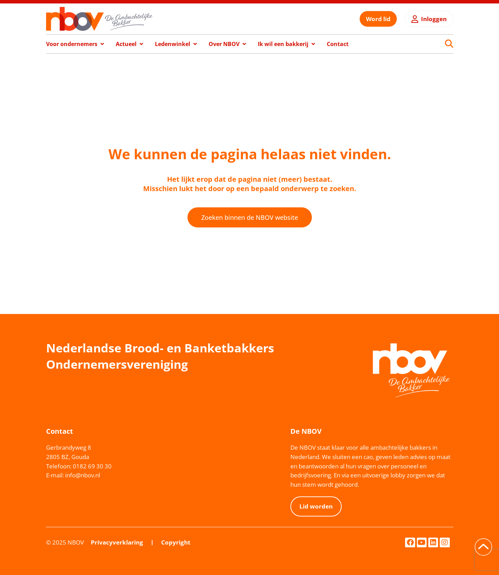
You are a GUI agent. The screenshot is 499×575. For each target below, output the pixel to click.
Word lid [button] (378, 19)
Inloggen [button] (434, 19)
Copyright (175, 542)
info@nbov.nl (82, 475)
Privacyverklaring (117, 542)
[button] (75, 44)
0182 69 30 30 (92, 466)
